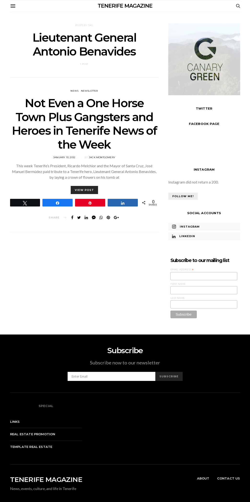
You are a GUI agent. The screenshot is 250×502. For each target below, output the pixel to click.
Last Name (177, 298)
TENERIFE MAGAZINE (125, 6)
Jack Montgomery (102, 157)
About (203, 478)
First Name (178, 283)
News (74, 90)
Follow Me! (183, 196)
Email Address (182, 269)
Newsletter (89, 90)
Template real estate (31, 447)
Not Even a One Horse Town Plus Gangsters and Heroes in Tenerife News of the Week (84, 123)
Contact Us (228, 478)
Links (15, 422)
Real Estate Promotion (32, 434)
